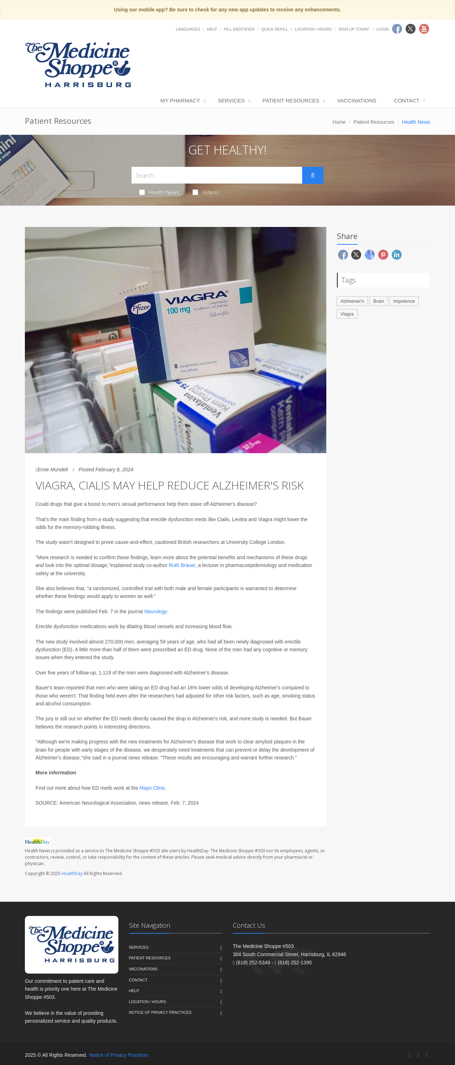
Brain (378, 301)
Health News (159, 192)
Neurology (155, 611)
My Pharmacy (180, 100)
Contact (406, 100)
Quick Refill (274, 29)
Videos (206, 192)
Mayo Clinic (152, 788)
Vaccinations (356, 100)
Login (382, 29)
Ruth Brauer (182, 565)
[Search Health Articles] (217, 175)
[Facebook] (410, 1055)
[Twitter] (418, 1055)
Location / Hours (313, 29)
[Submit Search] (312, 175)
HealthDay (71, 873)
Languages (188, 29)
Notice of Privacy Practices (160, 1012)
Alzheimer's (352, 301)
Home (339, 122)
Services (231, 100)
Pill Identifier (239, 29)
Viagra (347, 314)
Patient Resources (290, 100)
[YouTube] (426, 1055)
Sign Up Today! (354, 29)
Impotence (404, 301)
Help (212, 29)
